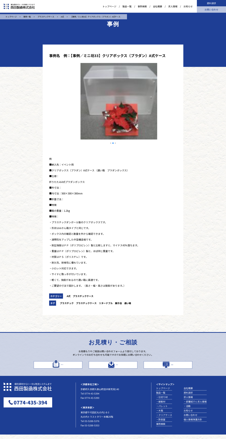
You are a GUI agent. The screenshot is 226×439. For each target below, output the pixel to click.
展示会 (118, 303)
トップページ (109, 6)
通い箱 (127, 303)
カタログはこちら (62, 366)
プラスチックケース (83, 296)
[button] (110, 143)
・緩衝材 (160, 406)
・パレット (162, 410)
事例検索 (142, 6)
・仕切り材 (162, 401)
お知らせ (188, 6)
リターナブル (106, 303)
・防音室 (160, 424)
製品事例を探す (172, 366)
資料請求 (211, 3)
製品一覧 (127, 6)
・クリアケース (164, 419)
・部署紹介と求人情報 (195, 406)
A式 (68, 296)
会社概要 (157, 6)
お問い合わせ (211, 9)
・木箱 (159, 415)
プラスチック (67, 303)
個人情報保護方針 (193, 424)
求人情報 (172, 6)
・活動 (187, 410)
